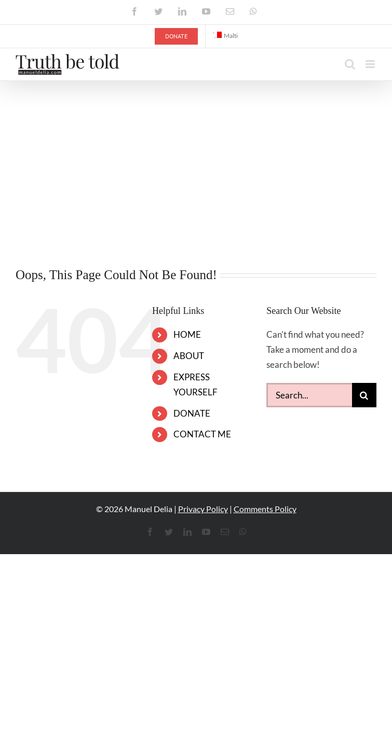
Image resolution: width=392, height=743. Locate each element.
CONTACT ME (202, 434)
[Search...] (309, 395)
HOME (187, 334)
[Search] (364, 395)
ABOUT (188, 355)
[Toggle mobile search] (350, 64)
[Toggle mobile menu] (371, 64)
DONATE (191, 413)
